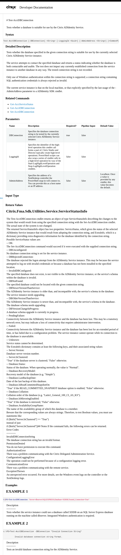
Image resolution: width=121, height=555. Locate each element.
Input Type (12, 195)
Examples (11, 485)
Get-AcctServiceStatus (21, 104)
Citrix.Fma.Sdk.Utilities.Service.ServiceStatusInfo (46, 211)
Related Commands (17, 98)
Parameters (13, 119)
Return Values (14, 205)
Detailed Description (18, 46)
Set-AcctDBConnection (22, 111)
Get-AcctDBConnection (22, 108)
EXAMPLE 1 (17, 491)
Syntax (10, 34)
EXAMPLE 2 (17, 523)
